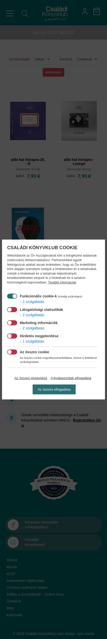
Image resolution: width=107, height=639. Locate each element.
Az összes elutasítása (30, 378)
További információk (62, 282)
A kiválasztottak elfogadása (71, 378)
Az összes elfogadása (54, 389)
